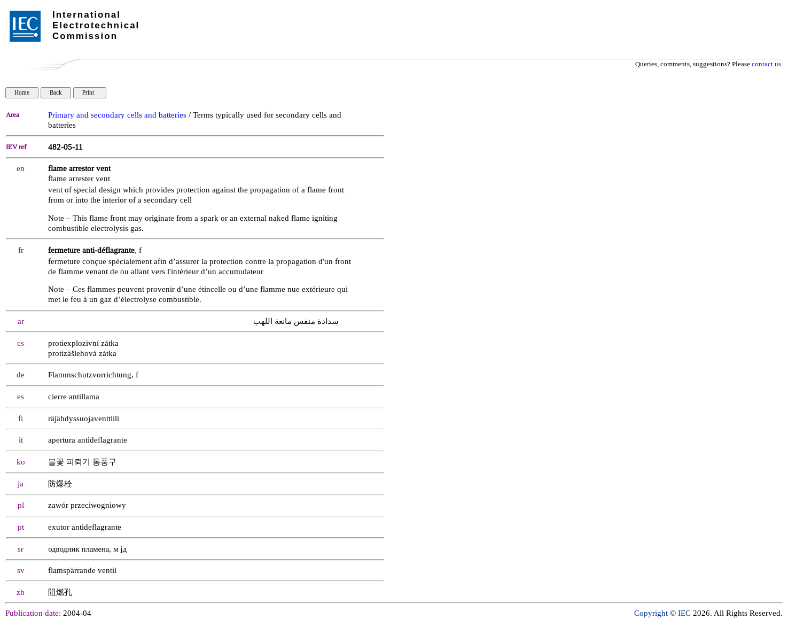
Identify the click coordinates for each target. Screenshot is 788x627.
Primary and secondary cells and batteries (117, 115)
